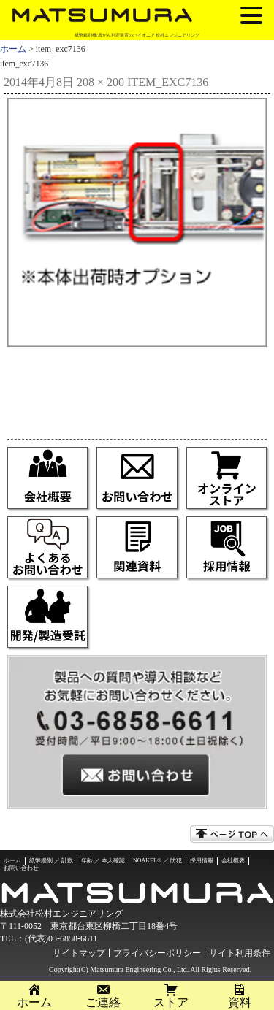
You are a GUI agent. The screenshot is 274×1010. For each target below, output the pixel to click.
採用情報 (201, 860)
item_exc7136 (167, 82)
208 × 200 (100, 82)
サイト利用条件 (239, 953)
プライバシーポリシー (157, 953)
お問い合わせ (21, 868)
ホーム (13, 49)
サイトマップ (79, 953)
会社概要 (233, 860)
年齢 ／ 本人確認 (103, 860)
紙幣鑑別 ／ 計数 (51, 860)
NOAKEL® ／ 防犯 (157, 860)
